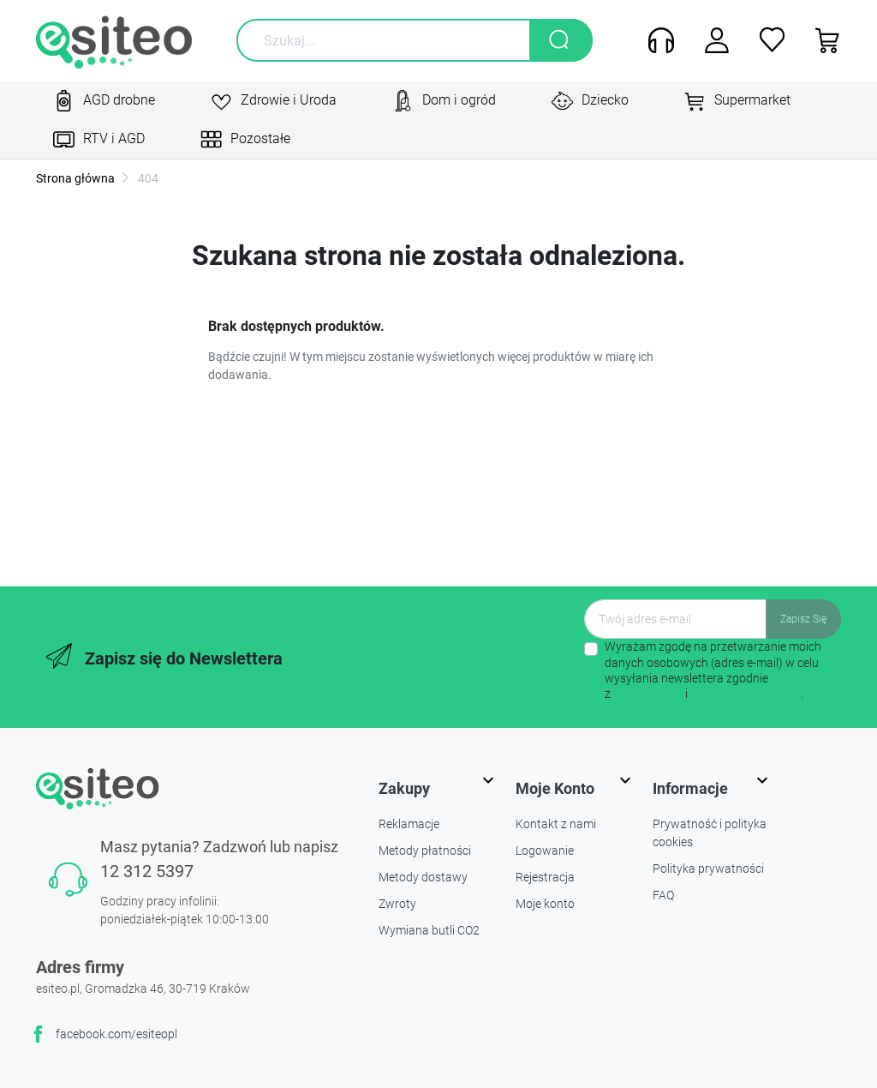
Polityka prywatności (708, 868)
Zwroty (397, 904)
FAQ (663, 895)
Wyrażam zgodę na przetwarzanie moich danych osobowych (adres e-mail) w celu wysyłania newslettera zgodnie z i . (713, 670)
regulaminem (648, 693)
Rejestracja (545, 877)
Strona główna (75, 178)
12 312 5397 (147, 871)
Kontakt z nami (556, 824)
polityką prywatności (745, 693)
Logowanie (545, 850)
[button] (821, 40)
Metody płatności (425, 850)
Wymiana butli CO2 (429, 930)
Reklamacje (409, 824)
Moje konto (545, 904)
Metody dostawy (423, 877)
